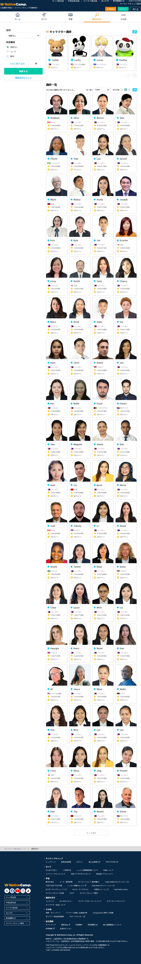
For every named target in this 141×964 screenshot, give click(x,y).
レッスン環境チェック (76, 885)
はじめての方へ (51, 870)
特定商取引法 (93, 924)
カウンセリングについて (116, 901)
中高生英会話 (11, 902)
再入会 (135, 9)
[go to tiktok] (28, 890)
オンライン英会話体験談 (55, 916)
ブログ (71, 893)
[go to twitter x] (6, 890)
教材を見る (50, 882)
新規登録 (111, 9)
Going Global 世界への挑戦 (103, 912)
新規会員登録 (66, 862)
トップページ (51, 862)
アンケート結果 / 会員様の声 (76, 912)
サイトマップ (51, 924)
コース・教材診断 (66, 882)
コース (13, 52)
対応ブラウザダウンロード (81, 874)
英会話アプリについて (104, 874)
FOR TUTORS (112, 862)
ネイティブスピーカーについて (89, 901)
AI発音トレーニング (101, 889)
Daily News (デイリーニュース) (103, 885)
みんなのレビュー (66, 901)
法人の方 (9, 913)
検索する (23, 71)
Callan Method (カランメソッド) (117, 882)
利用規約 (79, 924)
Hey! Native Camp (121, 889)
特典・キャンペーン (53, 912)
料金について (108, 870)
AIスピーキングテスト (80, 889)
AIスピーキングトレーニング (56, 889)
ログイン (123, 9)
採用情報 (50, 928)
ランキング (50, 901)
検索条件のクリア (23, 77)
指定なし (12, 35)
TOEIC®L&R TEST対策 (54, 885)
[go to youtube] (17, 890)
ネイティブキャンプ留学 (130, 3)
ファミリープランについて (55, 874)
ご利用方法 (67, 870)
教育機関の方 (11, 918)
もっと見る (91, 832)
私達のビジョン (66, 928)
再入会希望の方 (94, 862)
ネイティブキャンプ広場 (55, 893)
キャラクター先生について (56, 905)
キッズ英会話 (11, 897)
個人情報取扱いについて (112, 924)
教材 (12, 56)
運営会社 (65, 924)
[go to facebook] (12, 890)
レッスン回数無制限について (87, 870)
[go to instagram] (23, 890)
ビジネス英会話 (11, 907)
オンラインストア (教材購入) (88, 882)
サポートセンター (77, 916)
